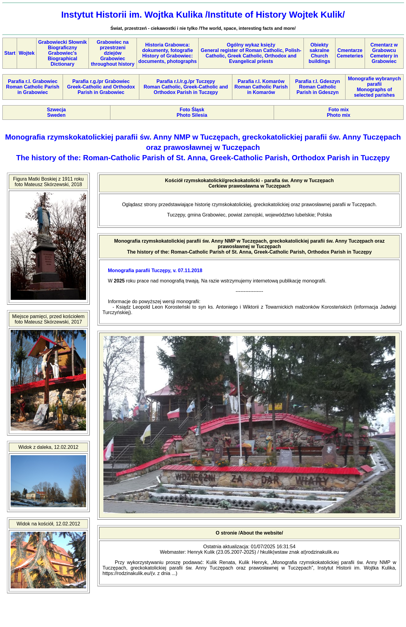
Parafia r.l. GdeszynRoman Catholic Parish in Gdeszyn (317, 87)
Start (9, 53)
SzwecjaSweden (56, 112)
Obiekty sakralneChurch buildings (319, 53)
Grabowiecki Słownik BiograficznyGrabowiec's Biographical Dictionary (62, 53)
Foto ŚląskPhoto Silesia (192, 112)
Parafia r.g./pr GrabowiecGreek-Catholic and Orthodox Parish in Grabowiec (101, 87)
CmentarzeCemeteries (350, 53)
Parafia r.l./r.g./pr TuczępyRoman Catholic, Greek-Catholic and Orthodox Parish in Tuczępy (186, 87)
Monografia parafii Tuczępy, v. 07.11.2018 (155, 270)
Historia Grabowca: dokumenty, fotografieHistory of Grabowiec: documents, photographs (167, 53)
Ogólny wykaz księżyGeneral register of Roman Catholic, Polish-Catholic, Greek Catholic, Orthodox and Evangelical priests (251, 53)
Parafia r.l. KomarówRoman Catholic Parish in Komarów (261, 87)
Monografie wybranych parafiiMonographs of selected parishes (374, 87)
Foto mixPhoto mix (338, 112)
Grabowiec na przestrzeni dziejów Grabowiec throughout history (112, 53)
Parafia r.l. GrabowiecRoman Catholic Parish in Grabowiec (32, 87)
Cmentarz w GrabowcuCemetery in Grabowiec (384, 53)
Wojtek (26, 53)
